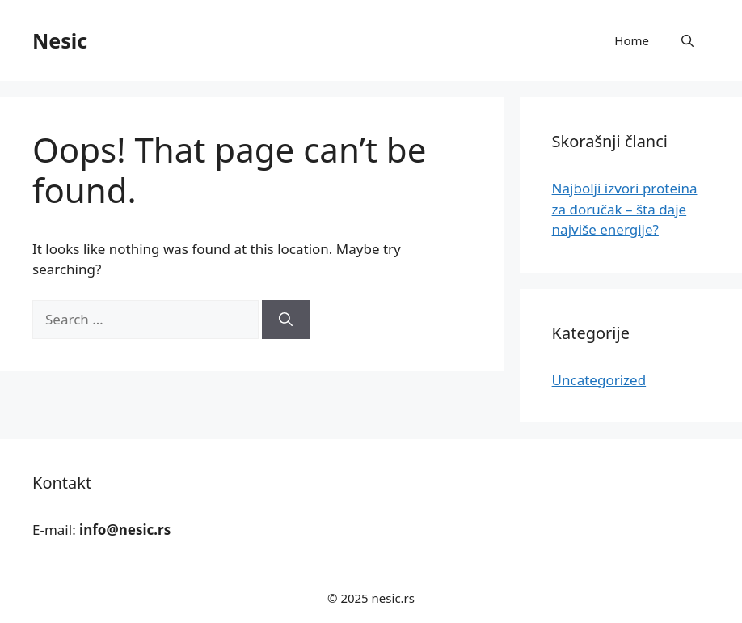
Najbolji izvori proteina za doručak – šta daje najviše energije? (625, 209)
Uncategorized (599, 380)
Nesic (59, 40)
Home (631, 40)
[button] (687, 40)
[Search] (286, 319)
